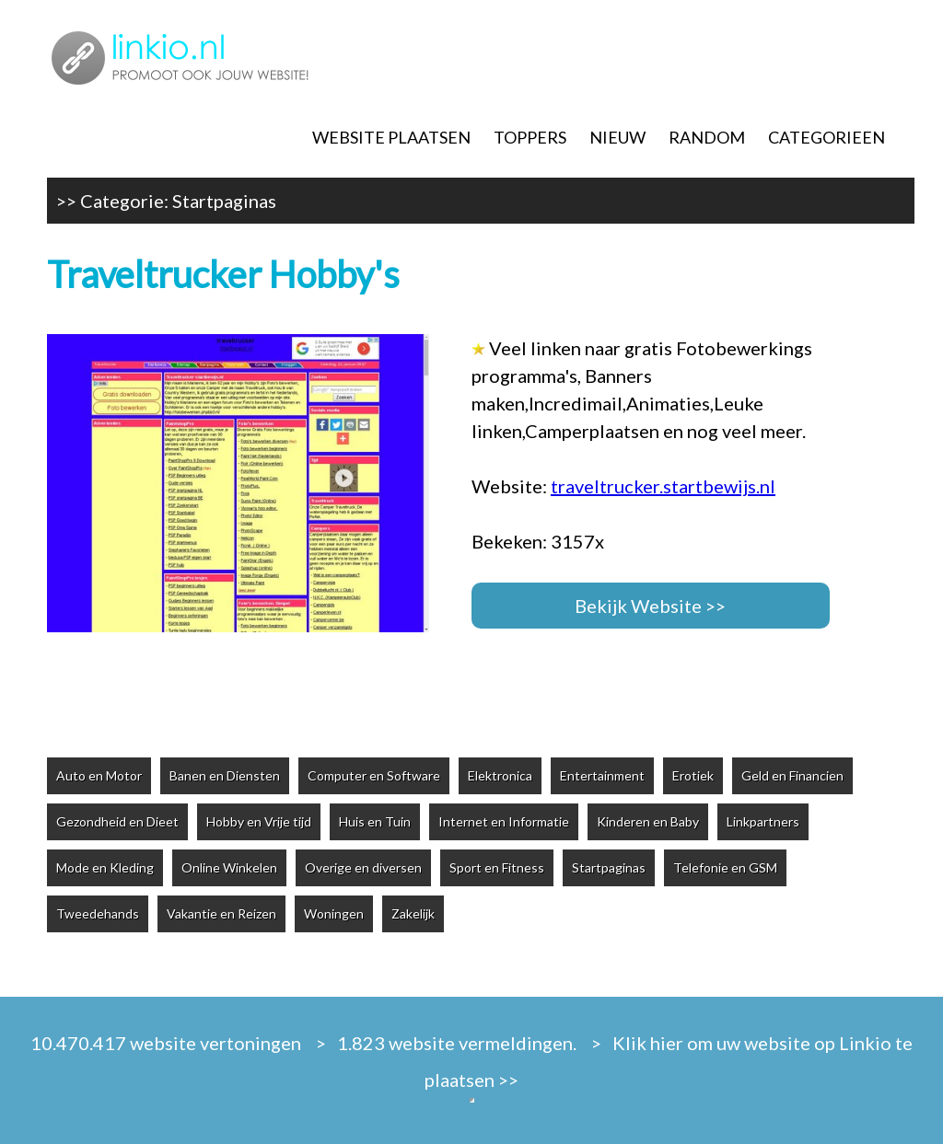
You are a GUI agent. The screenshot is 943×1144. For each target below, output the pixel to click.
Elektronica (500, 775)
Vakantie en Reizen (221, 913)
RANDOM (707, 137)
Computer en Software (374, 775)
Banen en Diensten (224, 775)
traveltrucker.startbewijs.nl (663, 486)
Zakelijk (413, 913)
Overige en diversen (363, 867)
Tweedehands (97, 913)
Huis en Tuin (375, 821)
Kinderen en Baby (648, 821)
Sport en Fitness (496, 867)
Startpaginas (224, 201)
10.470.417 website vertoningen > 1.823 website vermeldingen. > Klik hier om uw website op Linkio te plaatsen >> (471, 1061)
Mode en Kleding (105, 867)
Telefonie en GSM (725, 867)
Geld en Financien (792, 775)
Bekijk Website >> (650, 606)
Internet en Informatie (503, 821)
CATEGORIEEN (826, 137)
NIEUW (617, 137)
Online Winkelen (229, 867)
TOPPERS (530, 137)
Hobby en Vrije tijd (258, 821)
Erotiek (693, 775)
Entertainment (602, 775)
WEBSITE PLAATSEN (391, 137)
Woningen (334, 913)
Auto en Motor (99, 775)
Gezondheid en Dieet (117, 821)
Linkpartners (763, 821)
